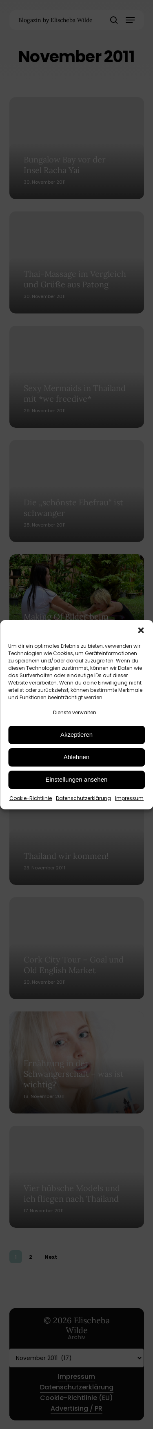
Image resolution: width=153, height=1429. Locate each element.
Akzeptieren (76, 734)
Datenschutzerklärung (83, 798)
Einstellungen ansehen (77, 779)
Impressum (129, 798)
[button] (141, 630)
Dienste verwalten (74, 712)
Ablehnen (76, 756)
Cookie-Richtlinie (30, 798)
